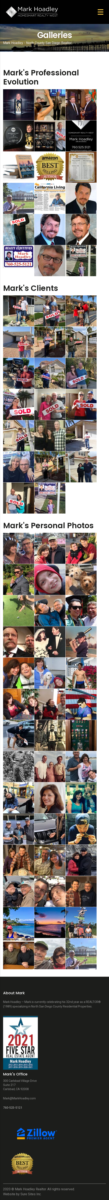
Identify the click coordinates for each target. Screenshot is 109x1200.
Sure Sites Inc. (30, 1194)
